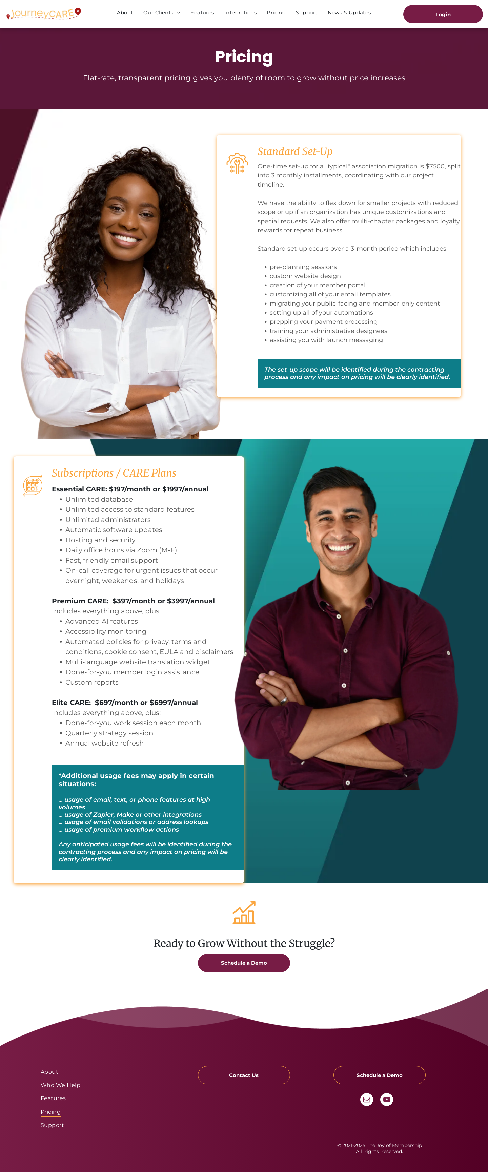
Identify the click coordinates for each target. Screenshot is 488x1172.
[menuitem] (125, 12)
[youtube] (386, 1100)
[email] (366, 1100)
